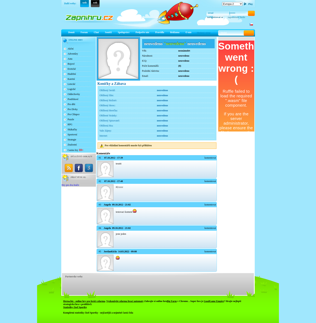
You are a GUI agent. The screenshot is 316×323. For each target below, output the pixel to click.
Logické (72, 89)
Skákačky (72, 129)
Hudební (72, 74)
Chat (96, 32)
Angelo (107, 204)
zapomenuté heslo (236, 17)
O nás (188, 32)
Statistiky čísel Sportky (75, 307)
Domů (71, 32)
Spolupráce (124, 32)
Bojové (71, 63)
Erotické (72, 68)
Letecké (71, 84)
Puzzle (71, 119)
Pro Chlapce (74, 114)
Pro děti (71, 104)
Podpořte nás (142, 32)
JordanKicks (110, 251)
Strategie (72, 139)
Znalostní (72, 144)
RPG (70, 124)
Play (250, 4)
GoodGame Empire (214, 301)
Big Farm (172, 301)
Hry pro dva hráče (70, 185)
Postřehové (73, 99)
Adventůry (73, 53)
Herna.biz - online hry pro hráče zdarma (84, 301)
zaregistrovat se (215, 17)
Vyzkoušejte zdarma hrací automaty (124, 301)
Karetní (71, 79)
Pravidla (159, 32)
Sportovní (72, 134)
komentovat (210, 157)
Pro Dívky (73, 109)
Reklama (174, 32)
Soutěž (108, 32)
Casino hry (76, 150)
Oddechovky (74, 94)
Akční (71, 48)
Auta (70, 58)
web (84, 2)
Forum (84, 32)
